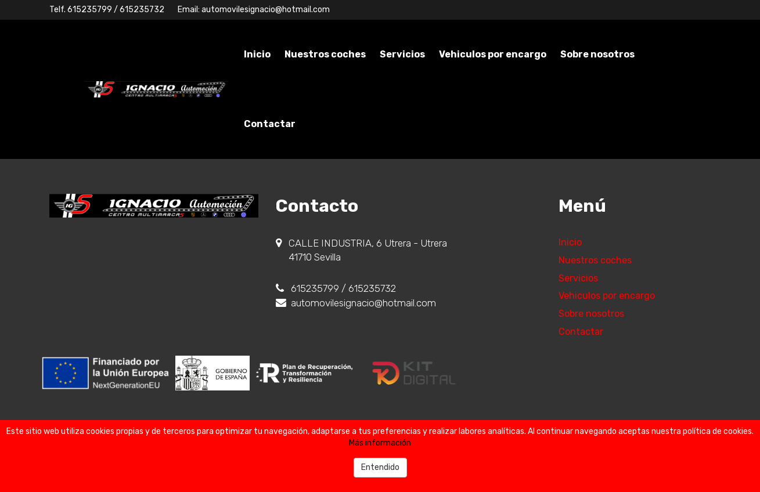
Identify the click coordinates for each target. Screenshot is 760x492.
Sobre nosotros (597, 54)
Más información (380, 443)
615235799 (89, 10)
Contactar (270, 123)
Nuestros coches (325, 54)
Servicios (402, 54)
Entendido (380, 467)
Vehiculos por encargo (492, 54)
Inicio (257, 54)
